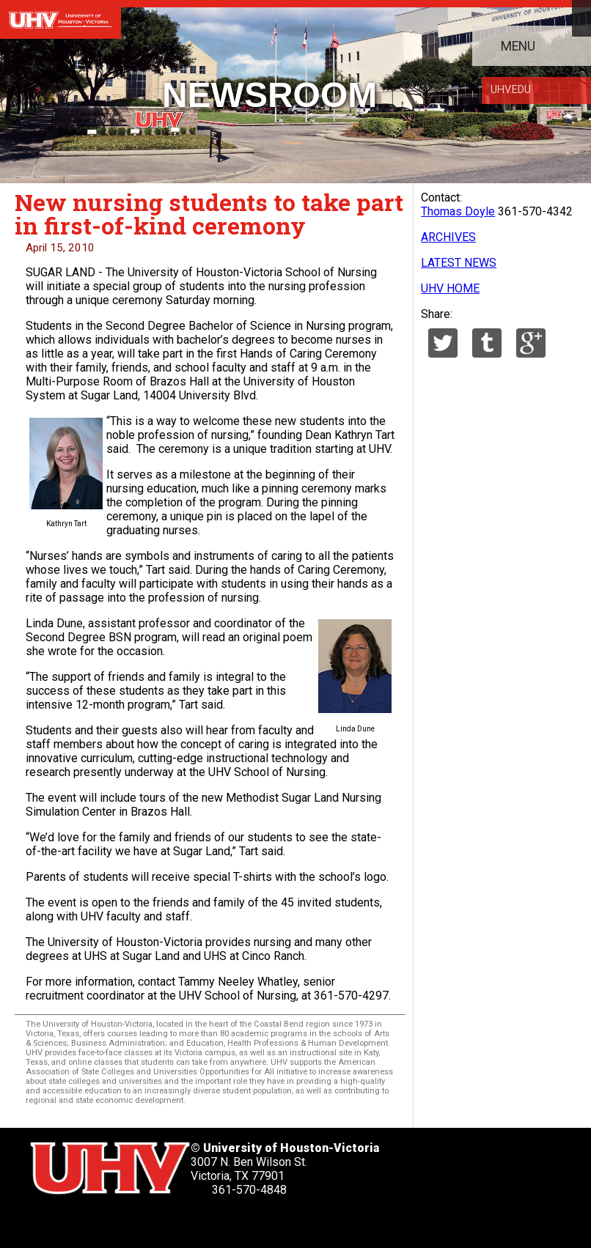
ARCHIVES (448, 237)
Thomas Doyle (458, 211)
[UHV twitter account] (47, 1222)
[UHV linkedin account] (123, 1222)
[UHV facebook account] (85, 1222)
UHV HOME (450, 288)
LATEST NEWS (458, 263)
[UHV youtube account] (161, 1222)
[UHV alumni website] (237, 1222)
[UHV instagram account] (198, 1222)
